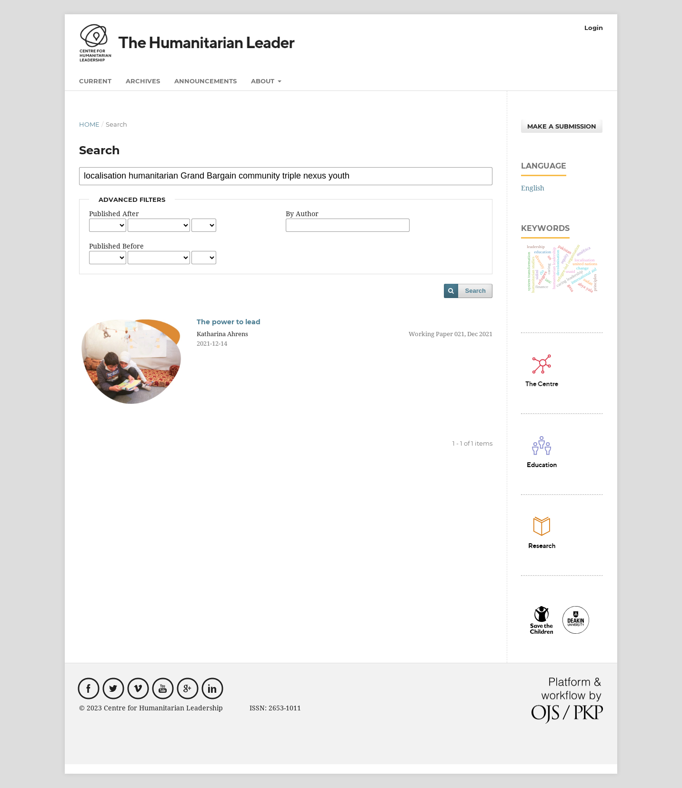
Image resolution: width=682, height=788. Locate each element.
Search (475, 290)
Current (95, 81)
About (263, 81)
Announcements (205, 81)
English (532, 187)
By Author (302, 213)
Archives (143, 81)
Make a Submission (561, 126)
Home (89, 124)
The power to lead (229, 322)
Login (593, 27)
